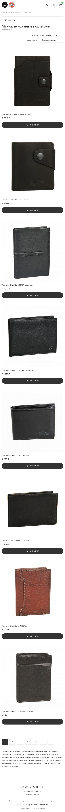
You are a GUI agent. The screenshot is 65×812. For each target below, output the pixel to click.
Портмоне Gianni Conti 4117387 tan (14, 626)
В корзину (33, 125)
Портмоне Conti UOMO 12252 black (15, 200)
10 (50, 742)
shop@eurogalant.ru (32, 794)
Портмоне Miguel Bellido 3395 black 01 (16, 541)
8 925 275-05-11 (32, 787)
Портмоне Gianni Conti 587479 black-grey (17, 285)
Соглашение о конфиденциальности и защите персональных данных (32, 801)
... (42, 742)
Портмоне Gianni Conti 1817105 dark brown (17, 711)
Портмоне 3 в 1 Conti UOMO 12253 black (16, 115)
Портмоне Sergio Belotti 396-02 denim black (18, 370)
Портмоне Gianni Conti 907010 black (15, 456)
